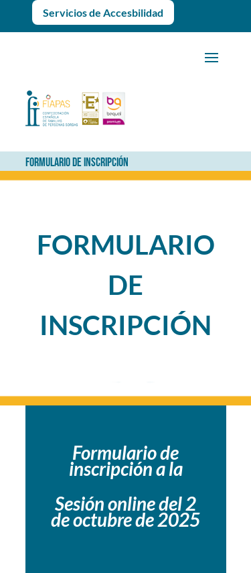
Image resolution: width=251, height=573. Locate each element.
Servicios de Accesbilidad (103, 12)
